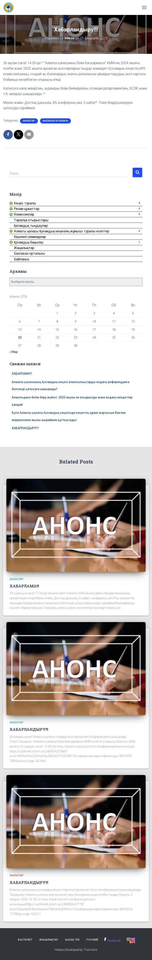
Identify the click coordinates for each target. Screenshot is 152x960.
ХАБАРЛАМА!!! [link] (22, 373)
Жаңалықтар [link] (48, 939)
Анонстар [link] (29, 121)
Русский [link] (92, 939)
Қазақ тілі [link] (72, 939)
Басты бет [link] (25, 939)
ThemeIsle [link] (90, 949)
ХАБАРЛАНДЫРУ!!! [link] (25, 428)
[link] (10, 7)
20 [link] (20, 337)
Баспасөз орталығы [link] (55, 121)
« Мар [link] (14, 352)
